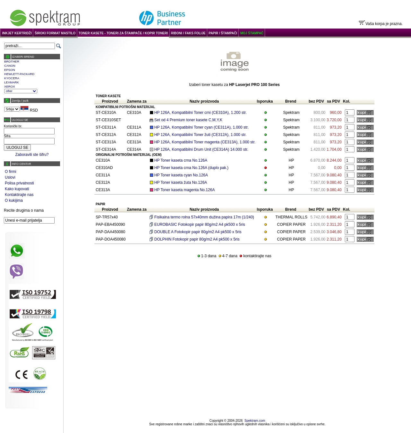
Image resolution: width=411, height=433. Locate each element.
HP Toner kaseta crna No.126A (180, 160)
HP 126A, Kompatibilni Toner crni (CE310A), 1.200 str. (200, 112)
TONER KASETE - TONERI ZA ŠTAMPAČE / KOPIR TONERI (123, 33)
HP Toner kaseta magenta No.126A (184, 190)
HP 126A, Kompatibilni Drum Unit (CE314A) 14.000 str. (201, 149)
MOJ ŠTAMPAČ (251, 33)
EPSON (9, 70)
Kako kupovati (17, 189)
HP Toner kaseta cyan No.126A (181, 175)
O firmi (10, 171)
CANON (9, 65)
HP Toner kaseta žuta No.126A (180, 182)
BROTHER (11, 61)
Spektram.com (254, 420)
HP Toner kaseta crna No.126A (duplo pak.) (191, 168)
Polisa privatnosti (19, 183)
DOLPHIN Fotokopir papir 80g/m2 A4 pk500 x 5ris (197, 239)
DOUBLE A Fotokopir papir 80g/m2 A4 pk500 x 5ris (197, 232)
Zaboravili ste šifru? (31, 154)
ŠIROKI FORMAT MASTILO (55, 33)
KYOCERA (11, 78)
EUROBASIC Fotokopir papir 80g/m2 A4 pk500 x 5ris (199, 224)
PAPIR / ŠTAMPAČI (223, 33)
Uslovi (10, 177)
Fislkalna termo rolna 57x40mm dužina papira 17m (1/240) (204, 217)
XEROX (9, 86)
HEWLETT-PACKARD (19, 74)
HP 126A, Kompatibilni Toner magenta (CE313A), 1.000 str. (205, 142)
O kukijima (14, 200)
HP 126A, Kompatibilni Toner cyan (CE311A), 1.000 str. (201, 127)
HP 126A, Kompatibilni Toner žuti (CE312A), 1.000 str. (200, 134)
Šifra (7, 136)
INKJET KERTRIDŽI (17, 33)
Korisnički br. (13, 126)
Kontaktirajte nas (19, 194)
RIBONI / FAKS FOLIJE (188, 33)
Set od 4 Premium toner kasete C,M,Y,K (188, 120)
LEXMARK (11, 82)
